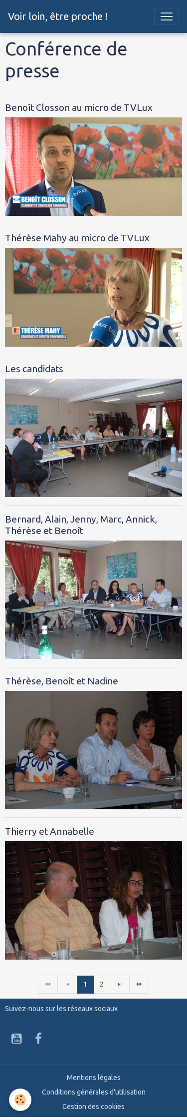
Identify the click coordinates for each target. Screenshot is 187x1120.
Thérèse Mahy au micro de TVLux (77, 237)
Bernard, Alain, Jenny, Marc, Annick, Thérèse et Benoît (81, 525)
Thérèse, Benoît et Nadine (61, 680)
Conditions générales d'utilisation (94, 1092)
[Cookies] (20, 1100)
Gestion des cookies (93, 1107)
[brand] (58, 16)
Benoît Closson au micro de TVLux (79, 107)
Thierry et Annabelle (49, 831)
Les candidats (34, 368)
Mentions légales (94, 1078)
